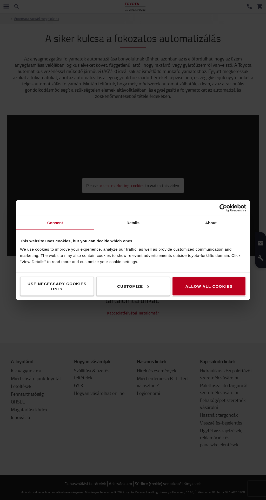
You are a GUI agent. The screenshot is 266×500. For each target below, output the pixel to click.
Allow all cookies (208, 286)
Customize (133, 286)
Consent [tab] (55, 222)
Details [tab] (133, 222)
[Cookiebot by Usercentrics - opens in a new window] (223, 208)
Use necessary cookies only (57, 286)
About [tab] (211, 222)
